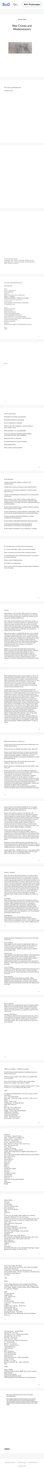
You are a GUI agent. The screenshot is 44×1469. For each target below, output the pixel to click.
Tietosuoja (22, 1462)
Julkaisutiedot (10, 1462)
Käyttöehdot (33, 1462)
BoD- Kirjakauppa (32, 4)
